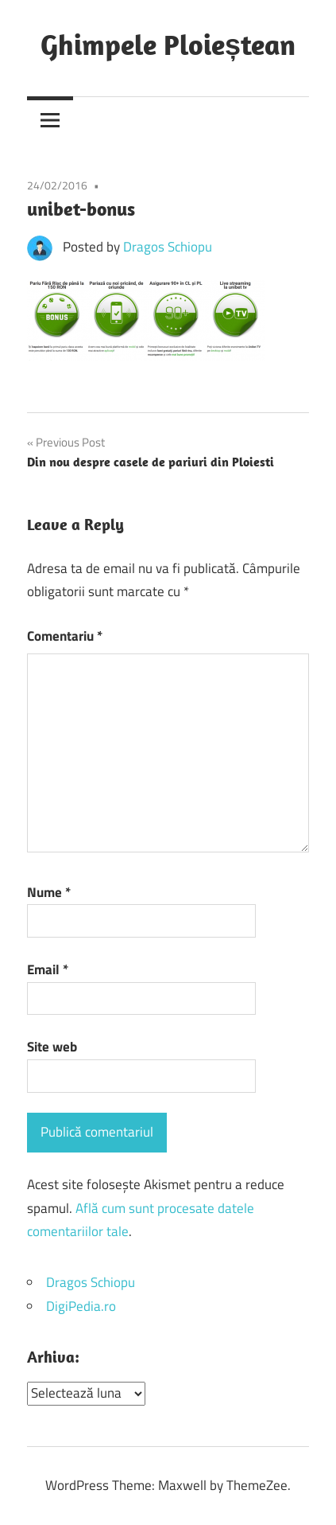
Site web (52, 1046)
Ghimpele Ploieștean (168, 44)
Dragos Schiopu (167, 246)
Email (47, 969)
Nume (49, 892)
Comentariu (64, 636)
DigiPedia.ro (81, 1306)
